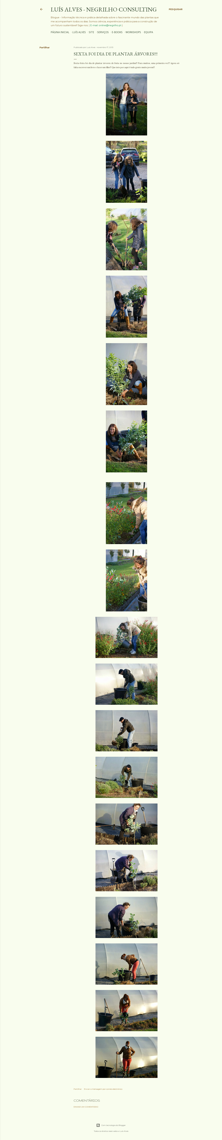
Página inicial (60, 32)
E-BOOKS (117, 32)
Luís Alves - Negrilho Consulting (104, 9)
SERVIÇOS (103, 32)
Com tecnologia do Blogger (111, 1125)
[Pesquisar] (175, 9)
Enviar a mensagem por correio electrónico (103, 1089)
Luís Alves (79, 32)
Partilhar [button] (45, 47)
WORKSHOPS (133, 32)
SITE (91, 32)
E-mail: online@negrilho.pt (106, 25)
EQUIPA (148, 32)
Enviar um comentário (86, 1107)
